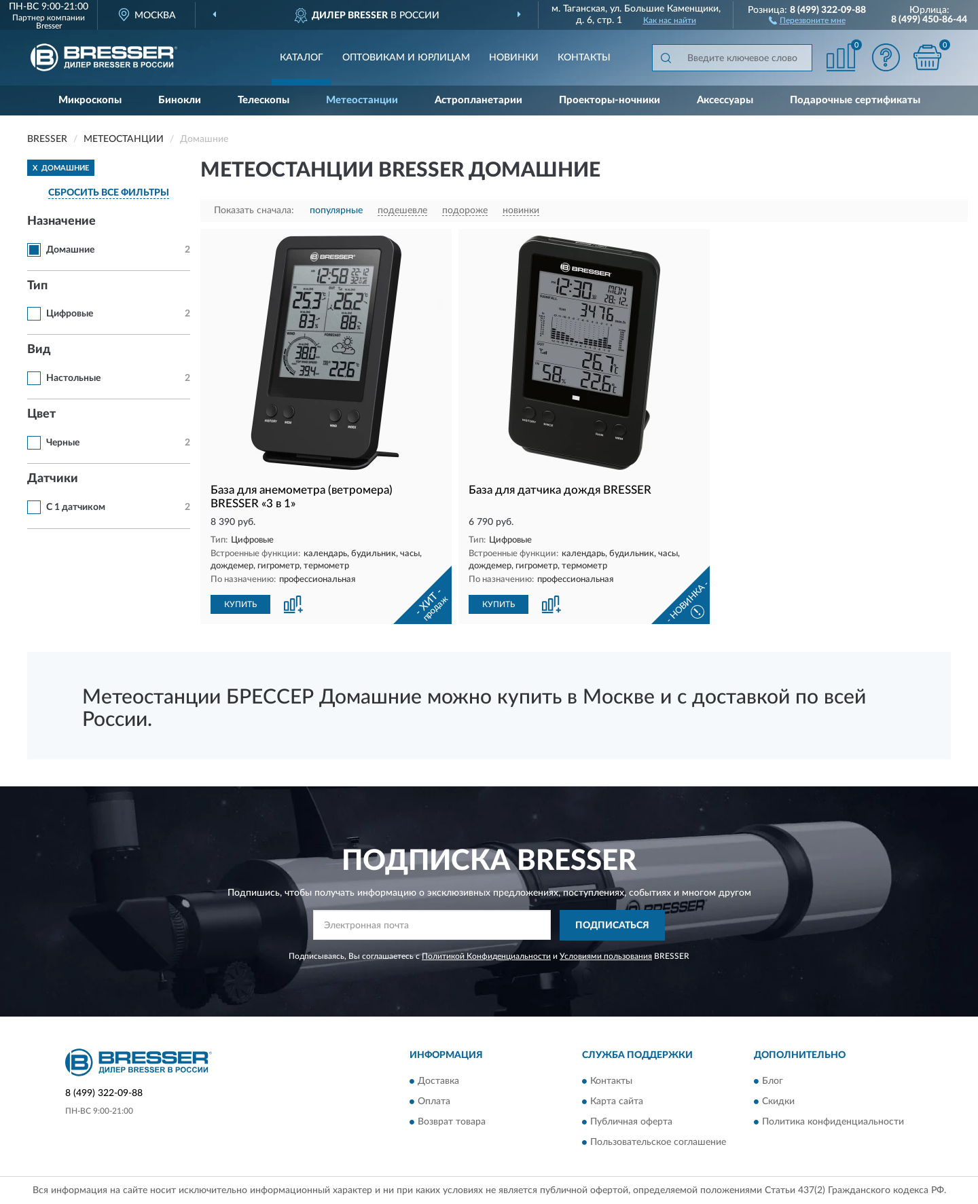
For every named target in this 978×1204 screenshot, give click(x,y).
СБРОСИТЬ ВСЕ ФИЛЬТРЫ (108, 193)
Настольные (73, 378)
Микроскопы (90, 100)
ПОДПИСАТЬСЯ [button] (612, 925)
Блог (772, 1082)
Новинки (514, 57)
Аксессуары (725, 100)
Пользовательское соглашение (658, 1143)
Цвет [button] (41, 414)
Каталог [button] (301, 57)
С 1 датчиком (75, 507)
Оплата (434, 1102)
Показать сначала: (254, 210)
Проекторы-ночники (609, 100)
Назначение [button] (61, 221)
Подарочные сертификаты (855, 100)
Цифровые (69, 313)
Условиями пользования (606, 956)
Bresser (49, 26)
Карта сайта (616, 1102)
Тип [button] (37, 286)
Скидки (778, 1102)
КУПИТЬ (240, 604)
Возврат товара (452, 1122)
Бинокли (179, 100)
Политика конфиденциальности (833, 1122)
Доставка (438, 1082)
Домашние (70, 250)
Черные (62, 443)
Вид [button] (39, 350)
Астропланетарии (478, 100)
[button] (807, 20)
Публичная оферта (631, 1122)
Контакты (584, 57)
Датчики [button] (52, 479)
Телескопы (263, 100)
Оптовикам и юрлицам (406, 57)
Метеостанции (362, 100)
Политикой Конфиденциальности (486, 956)
